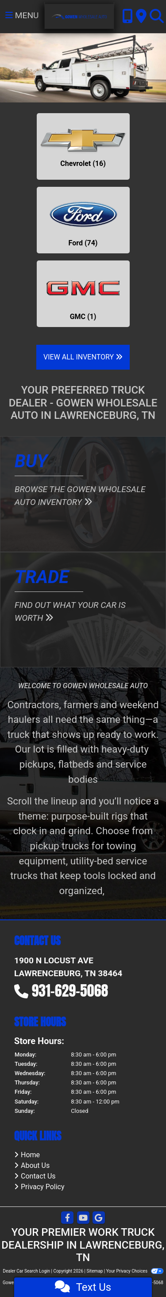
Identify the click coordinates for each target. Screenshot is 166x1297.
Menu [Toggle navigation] (22, 15)
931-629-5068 (70, 990)
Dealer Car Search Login (26, 1271)
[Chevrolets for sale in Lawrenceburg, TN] (83, 146)
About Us (35, 1165)
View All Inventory (83, 357)
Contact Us (38, 1176)
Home (30, 1155)
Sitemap (94, 1271)
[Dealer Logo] (79, 16)
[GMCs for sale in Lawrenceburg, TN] (83, 293)
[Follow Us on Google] (99, 1218)
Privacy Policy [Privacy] (43, 1187)
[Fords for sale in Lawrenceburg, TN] (83, 220)
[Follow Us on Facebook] (67, 1218)
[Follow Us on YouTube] (83, 1218)
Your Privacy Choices (134, 1271)
